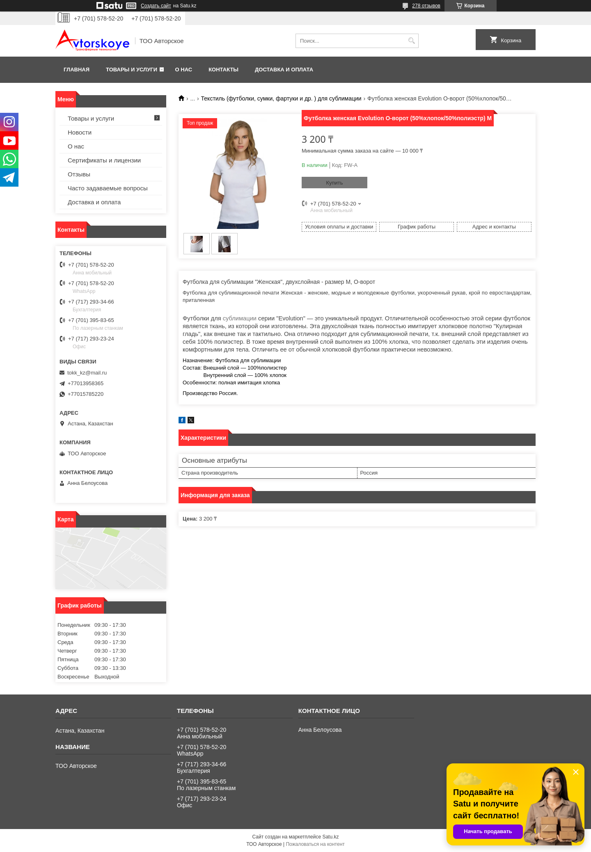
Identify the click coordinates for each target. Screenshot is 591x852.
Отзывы (79, 174)
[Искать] (411, 41)
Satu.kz (330, 837)
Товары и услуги (131, 69)
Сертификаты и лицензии (104, 160)
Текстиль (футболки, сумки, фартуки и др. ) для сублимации (281, 98)
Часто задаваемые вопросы (108, 188)
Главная (76, 69)
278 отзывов (426, 6)
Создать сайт (156, 6)
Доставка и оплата (284, 69)
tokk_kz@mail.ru (87, 373)
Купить (334, 183)
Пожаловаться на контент (315, 844)
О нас (183, 69)
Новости (80, 132)
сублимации (240, 318)
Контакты (223, 69)
